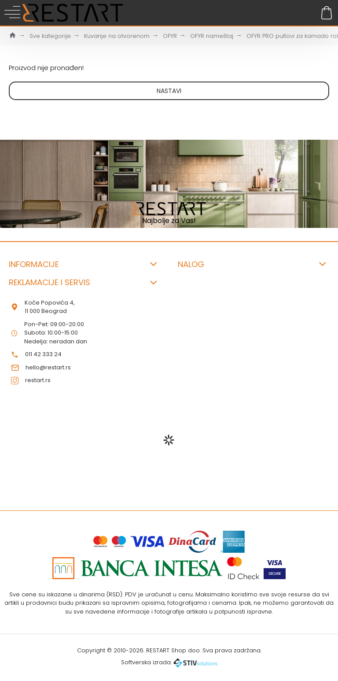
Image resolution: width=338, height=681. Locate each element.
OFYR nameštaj (211, 36)
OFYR (170, 36)
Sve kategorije (50, 36)
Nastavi (169, 90)
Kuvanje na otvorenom (117, 36)
